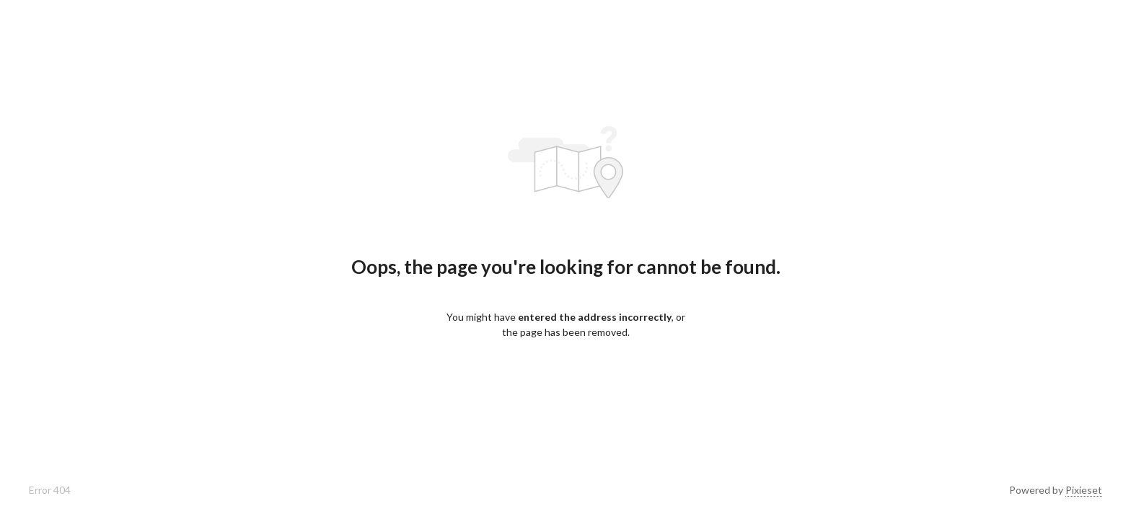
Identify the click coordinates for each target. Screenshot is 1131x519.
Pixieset (1083, 490)
